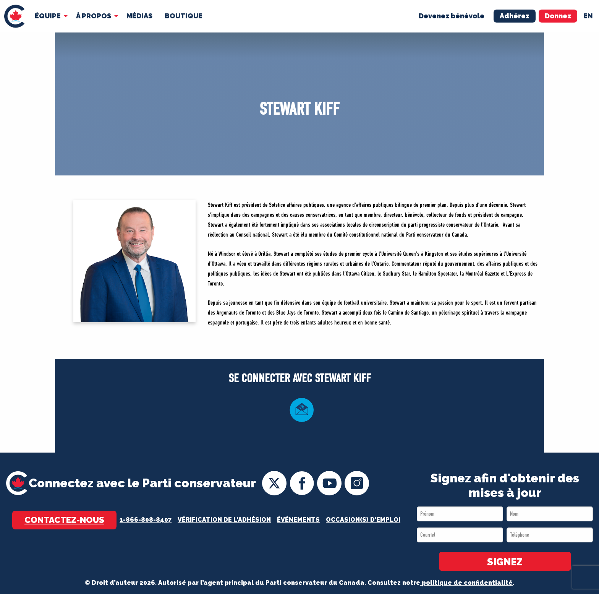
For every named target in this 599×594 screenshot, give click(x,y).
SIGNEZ (505, 562)
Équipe (48, 16)
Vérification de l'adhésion (224, 519)
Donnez (558, 16)
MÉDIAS (139, 16)
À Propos (93, 16)
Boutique (183, 16)
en (588, 16)
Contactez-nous (64, 520)
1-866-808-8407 (146, 519)
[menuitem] (14, 16)
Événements (298, 519)
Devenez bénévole (451, 16)
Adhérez (514, 16)
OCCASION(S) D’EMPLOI (363, 519)
